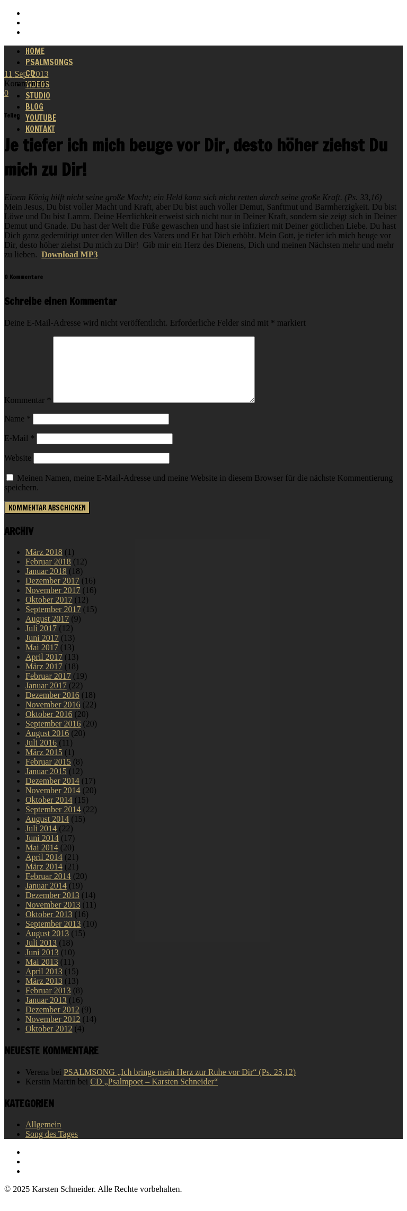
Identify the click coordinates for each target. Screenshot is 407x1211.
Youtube (40, 117)
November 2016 (53, 717)
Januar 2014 (46, 898)
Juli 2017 (41, 640)
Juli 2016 (41, 755)
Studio (37, 95)
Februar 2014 (48, 888)
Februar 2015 (48, 774)
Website (17, 470)
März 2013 (44, 993)
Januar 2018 (46, 583)
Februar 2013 (48, 1003)
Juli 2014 (41, 841)
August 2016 (47, 745)
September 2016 (53, 736)
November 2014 (53, 803)
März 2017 (44, 679)
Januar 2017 (46, 698)
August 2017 (47, 631)
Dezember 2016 (52, 707)
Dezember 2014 (52, 793)
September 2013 (53, 936)
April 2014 (44, 869)
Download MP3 (69, 254)
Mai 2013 (41, 974)
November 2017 (53, 602)
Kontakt (40, 128)
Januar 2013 (46, 1012)
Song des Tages (51, 1146)
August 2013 (47, 945)
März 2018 (44, 564)
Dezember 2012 (52, 1022)
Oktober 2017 (48, 612)
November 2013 (53, 917)
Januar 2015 (46, 783)
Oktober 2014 (48, 812)
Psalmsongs (49, 62)
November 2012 (53, 1031)
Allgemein (43, 1137)
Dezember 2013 (52, 907)
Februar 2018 (48, 574)
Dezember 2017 (52, 593)
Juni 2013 (42, 965)
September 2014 (53, 822)
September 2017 (53, 621)
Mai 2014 (41, 860)
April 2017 (44, 669)
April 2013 (44, 984)
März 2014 (44, 879)
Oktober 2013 (48, 926)
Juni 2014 (42, 850)
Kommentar (27, 412)
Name (17, 431)
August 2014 (47, 831)
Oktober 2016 (48, 726)
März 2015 (44, 764)
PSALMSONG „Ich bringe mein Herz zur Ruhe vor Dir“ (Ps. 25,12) (180, 1084)
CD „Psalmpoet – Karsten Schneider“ (154, 1094)
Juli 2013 (41, 955)
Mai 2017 (41, 660)
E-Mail (19, 450)
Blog (34, 106)
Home (35, 51)
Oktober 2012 (48, 1041)
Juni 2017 (42, 650)
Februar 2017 (48, 688)
